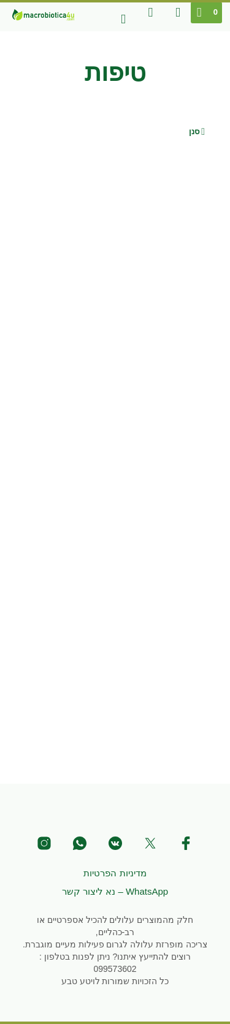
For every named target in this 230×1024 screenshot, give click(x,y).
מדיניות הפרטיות (114, 873)
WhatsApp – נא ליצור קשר (115, 891)
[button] (207, 12)
